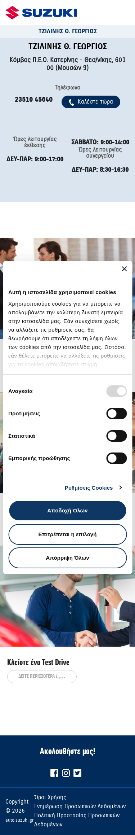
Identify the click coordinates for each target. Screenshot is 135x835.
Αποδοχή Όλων (67, 510)
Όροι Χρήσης (50, 797)
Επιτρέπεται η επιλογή (68, 534)
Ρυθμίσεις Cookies (89, 488)
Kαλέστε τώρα (91, 101)
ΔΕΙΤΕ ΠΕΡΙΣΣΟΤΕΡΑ (42, 676)
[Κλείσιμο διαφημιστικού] (124, 268)
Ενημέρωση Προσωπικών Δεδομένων (80, 806)
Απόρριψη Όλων (67, 558)
